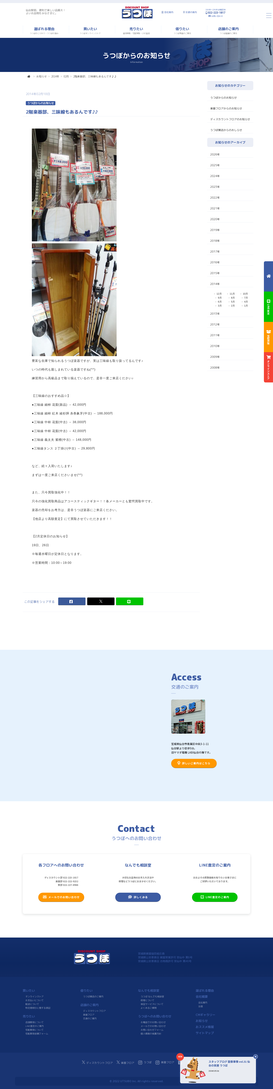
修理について (147, 1000)
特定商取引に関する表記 (37, 1007)
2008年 (215, 367)
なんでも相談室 (148, 990)
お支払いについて (34, 1000)
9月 (220, 297)
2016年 (215, 262)
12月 (219, 293)
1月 (246, 305)
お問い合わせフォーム (152, 1029)
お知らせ (41, 76)
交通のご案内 (90, 1018)
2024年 (215, 176)
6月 (220, 301)
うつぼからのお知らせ (223, 97)
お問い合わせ (217, 16)
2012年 (215, 324)
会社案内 (168, 12)
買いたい (29, 990)
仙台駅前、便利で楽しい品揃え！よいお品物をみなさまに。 (46, 11)
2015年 (215, 273)
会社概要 (202, 997)
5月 (233, 301)
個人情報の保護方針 (151, 1033)
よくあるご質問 (149, 1007)
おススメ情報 (205, 1027)
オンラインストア (34, 996)
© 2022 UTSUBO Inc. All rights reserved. (136, 1081)
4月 (246, 301)
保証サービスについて (152, 1004)
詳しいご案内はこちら (193, 763)
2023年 (215, 187)
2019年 (215, 230)
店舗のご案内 (89, 1005)
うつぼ (145, 1062)
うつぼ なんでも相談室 (152, 996)
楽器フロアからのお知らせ (226, 108)
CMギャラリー (205, 1015)
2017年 (215, 251)
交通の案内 (191, 12)
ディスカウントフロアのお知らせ (230, 119)
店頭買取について (34, 1022)
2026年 (215, 154)
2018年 (215, 241)
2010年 (215, 346)
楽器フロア (88, 1014)
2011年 (215, 335)
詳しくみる (138, 897)
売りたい (29, 1016)
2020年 (215, 219)
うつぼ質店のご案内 (93, 996)
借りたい (86, 990)
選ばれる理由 (205, 990)
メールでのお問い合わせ (61, 897)
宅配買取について (34, 1029)
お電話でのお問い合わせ (153, 1022)
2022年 (215, 197)
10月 (245, 293)
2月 (233, 305)
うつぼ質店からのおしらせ (226, 130)
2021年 (215, 208)
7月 (246, 297)
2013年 (215, 313)
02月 (66, 76)
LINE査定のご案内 (215, 897)
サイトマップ (205, 1033)
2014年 (55, 76)
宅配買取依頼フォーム (36, 1033)
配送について (32, 1004)
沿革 (200, 1006)
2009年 (215, 357)
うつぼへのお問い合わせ (154, 1016)
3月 (220, 305)
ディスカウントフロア (94, 1011)
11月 (232, 293)
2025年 (215, 165)
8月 (233, 297)
